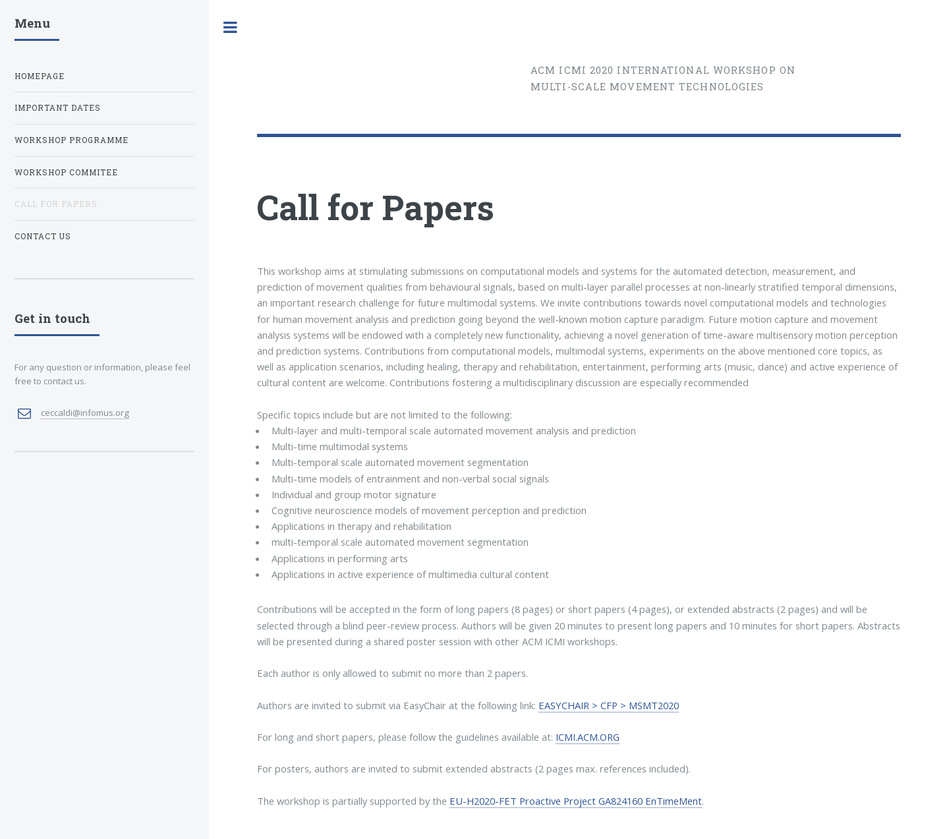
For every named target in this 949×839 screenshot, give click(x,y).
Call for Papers (56, 204)
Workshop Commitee (66, 172)
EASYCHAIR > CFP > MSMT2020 (608, 705)
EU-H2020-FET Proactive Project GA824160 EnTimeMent (575, 800)
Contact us (42, 236)
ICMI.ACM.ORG (587, 736)
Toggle (230, 27)
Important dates (57, 108)
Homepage (39, 76)
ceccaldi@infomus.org (85, 413)
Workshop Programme (71, 140)
